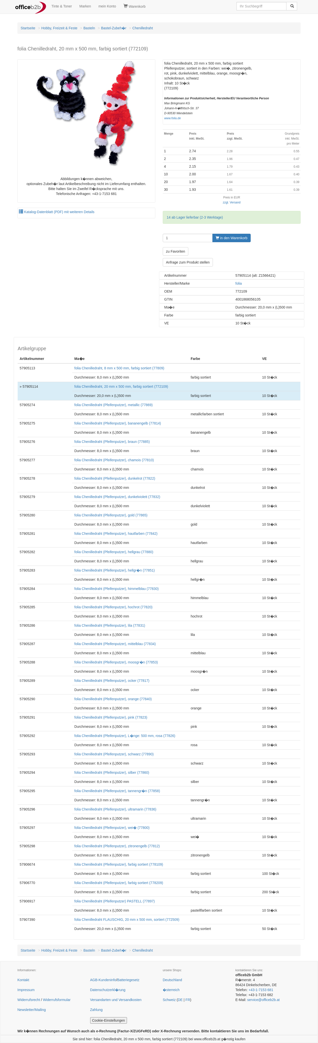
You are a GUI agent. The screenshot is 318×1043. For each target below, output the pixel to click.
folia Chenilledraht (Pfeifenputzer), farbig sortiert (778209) (118, 883)
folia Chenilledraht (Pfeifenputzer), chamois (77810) (114, 460)
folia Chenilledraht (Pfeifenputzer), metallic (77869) (113, 405)
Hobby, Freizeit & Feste (59, 28)
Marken (85, 6)
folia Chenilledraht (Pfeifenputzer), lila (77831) (109, 625)
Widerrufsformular (57, 1000)
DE (180, 1000)
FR (188, 1000)
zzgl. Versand (231, 202)
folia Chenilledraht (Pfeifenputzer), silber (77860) (111, 772)
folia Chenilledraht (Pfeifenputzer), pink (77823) (110, 717)
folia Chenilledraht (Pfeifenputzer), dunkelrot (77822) (114, 478)
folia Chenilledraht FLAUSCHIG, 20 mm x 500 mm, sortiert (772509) (126, 920)
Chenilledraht (142, 28)
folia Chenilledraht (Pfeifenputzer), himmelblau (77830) (116, 589)
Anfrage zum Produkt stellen (188, 262)
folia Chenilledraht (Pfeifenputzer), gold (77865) (110, 515)
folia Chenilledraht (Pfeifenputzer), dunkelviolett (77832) (117, 497)
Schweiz (169, 1000)
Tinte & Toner (61, 6)
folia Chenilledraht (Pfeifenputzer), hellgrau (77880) (113, 552)
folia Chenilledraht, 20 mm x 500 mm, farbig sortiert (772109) (121, 386)
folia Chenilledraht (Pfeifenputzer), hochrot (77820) (113, 607)
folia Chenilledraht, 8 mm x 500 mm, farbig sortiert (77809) (119, 368)
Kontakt (23, 980)
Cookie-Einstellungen (108, 1020)
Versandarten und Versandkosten (116, 1000)
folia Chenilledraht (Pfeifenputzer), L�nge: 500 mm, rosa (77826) (124, 736)
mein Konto (107, 6)
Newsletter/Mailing (31, 1010)
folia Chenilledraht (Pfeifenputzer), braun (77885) (112, 442)
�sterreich (171, 990)
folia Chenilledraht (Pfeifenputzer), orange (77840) (113, 699)
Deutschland (172, 980)
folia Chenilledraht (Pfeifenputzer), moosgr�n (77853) (116, 662)
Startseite (28, 28)
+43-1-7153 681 (260, 990)
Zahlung (96, 1010)
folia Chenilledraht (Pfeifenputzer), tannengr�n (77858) (117, 791)
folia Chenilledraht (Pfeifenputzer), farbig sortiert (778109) (118, 864)
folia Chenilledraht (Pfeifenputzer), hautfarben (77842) (116, 534)
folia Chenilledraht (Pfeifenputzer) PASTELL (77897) (114, 901)
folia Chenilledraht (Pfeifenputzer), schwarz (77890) (114, 754)
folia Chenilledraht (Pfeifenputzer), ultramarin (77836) (115, 809)
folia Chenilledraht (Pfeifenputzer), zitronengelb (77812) (117, 846)
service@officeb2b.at (263, 1000)
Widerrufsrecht (28, 1000)
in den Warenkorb (231, 238)
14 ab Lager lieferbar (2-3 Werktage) (195, 217)
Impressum (26, 990)
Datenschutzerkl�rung (107, 990)
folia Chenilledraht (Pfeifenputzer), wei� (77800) (112, 828)
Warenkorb (134, 6)
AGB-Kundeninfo (103, 980)
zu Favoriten (175, 251)
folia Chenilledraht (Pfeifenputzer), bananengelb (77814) (117, 423)
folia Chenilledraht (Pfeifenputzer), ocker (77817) (111, 681)
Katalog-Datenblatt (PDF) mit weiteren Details (56, 212)
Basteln (89, 28)
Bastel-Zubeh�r (113, 28)
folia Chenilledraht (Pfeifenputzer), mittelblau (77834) (115, 644)
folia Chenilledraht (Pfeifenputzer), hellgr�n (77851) (114, 570)
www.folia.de (172, 118)
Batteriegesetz (128, 980)
